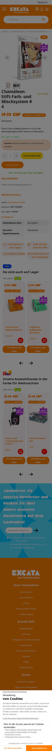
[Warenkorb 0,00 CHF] (47, 9)
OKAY (36, 530)
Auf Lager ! (6, 137)
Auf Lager (5, 211)
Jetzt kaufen (12, 165)
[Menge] (10, 155)
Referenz (5, 207)
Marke (4, 202)
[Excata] (19, 10)
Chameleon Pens (16, 202)
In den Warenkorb (31, 156)
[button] (26, 278)
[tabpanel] (26, 57)
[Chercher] (21, 19)
